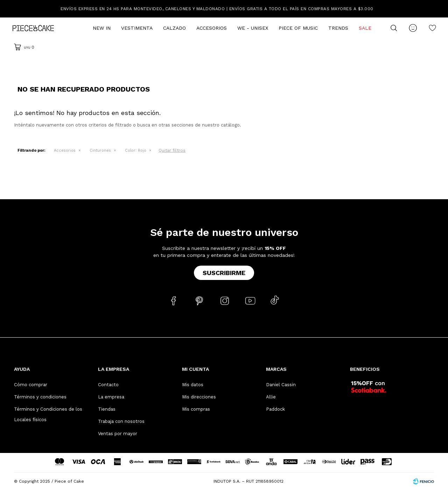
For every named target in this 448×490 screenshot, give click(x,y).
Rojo (135, 150)
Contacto (108, 384)
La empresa (111, 396)
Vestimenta (137, 28)
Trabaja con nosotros (121, 421)
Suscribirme (224, 272)
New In (102, 28)
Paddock (275, 409)
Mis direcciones (199, 396)
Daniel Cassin (281, 384)
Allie (271, 396)
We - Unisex (252, 28)
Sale (365, 28)
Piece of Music (298, 28)
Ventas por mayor (117, 433)
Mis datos (192, 384)
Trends (338, 28)
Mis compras (196, 409)
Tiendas (106, 409)
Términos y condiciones (40, 396)
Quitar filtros (172, 150)
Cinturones (100, 150)
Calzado (174, 28)
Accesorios (211, 28)
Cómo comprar (30, 384)
